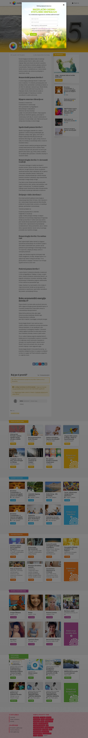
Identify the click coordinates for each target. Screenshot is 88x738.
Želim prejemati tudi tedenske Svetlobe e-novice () (43, 30)
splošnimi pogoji (42, 28)
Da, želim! (33, 34)
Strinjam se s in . (43, 28)
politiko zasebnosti (51, 28)
